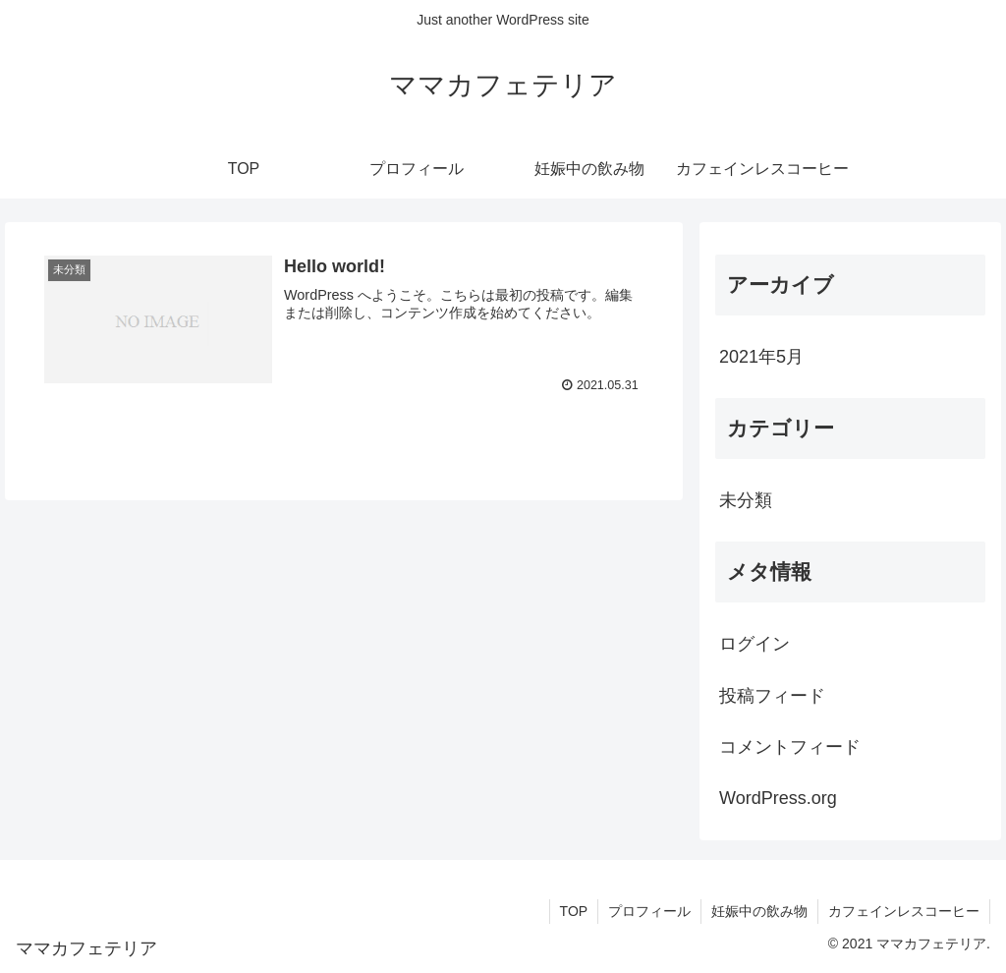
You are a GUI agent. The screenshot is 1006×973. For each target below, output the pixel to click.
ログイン (754, 644)
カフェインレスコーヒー (903, 911)
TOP (573, 911)
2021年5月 (761, 357)
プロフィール (649, 911)
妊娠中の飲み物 (759, 911)
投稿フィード (772, 696)
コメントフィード (790, 747)
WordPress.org (778, 798)
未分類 (745, 500)
